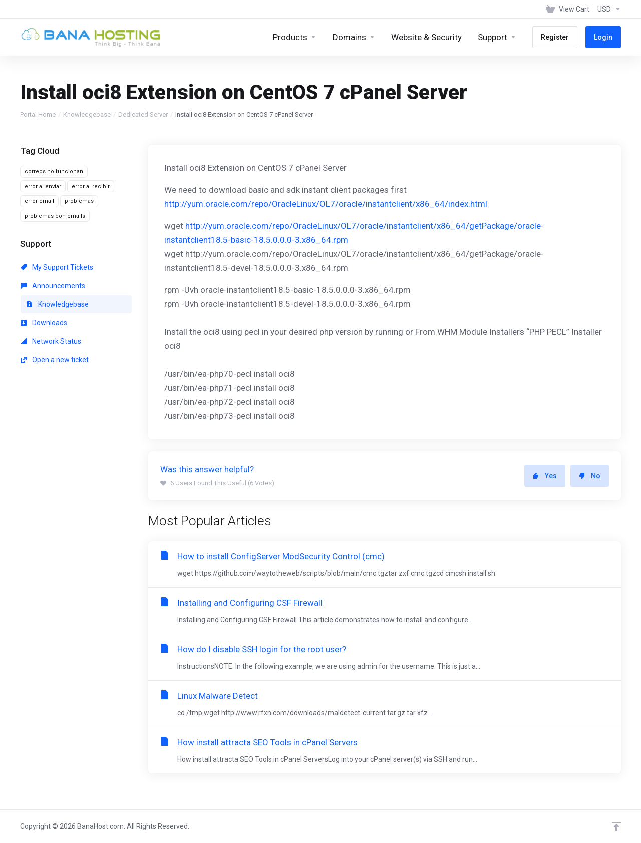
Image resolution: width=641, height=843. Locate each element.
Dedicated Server (143, 114)
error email (39, 201)
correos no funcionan (54, 171)
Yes (545, 476)
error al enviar (43, 186)
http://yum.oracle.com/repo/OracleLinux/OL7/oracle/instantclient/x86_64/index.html (325, 204)
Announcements (53, 286)
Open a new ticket (55, 360)
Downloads (44, 323)
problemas (79, 201)
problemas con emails (55, 216)
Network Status (51, 341)
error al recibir (91, 186)
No (589, 476)
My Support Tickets (57, 267)
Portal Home (38, 114)
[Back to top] (616, 826)
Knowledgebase (87, 114)
